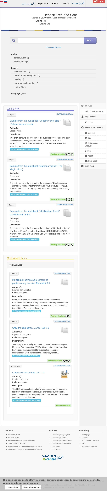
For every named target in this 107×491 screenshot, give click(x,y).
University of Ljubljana (61, 435)
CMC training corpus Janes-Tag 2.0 (30, 328)
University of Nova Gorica (62, 440)
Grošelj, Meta (15, 131)
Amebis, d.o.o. (14, 438)
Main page (86, 435)
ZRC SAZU (56, 446)
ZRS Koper (56, 449)
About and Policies (89, 446)
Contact (85, 438)
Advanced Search (53, 47)
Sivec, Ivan (14, 176)
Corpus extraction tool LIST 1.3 (28, 372)
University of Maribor (60, 438)
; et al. (40, 291)
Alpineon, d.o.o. (14, 435)
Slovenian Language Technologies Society (25, 449)
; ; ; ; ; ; (40, 380)
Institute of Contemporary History (21, 440)
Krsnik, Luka (17, 379)
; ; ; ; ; (40, 336)
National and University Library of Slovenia (25, 446)
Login (99, 1)
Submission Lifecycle (90, 440)
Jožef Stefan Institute (16, 443)
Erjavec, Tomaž (18, 290)
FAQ (83, 443)
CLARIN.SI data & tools (65, 114)
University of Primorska (61, 443)
